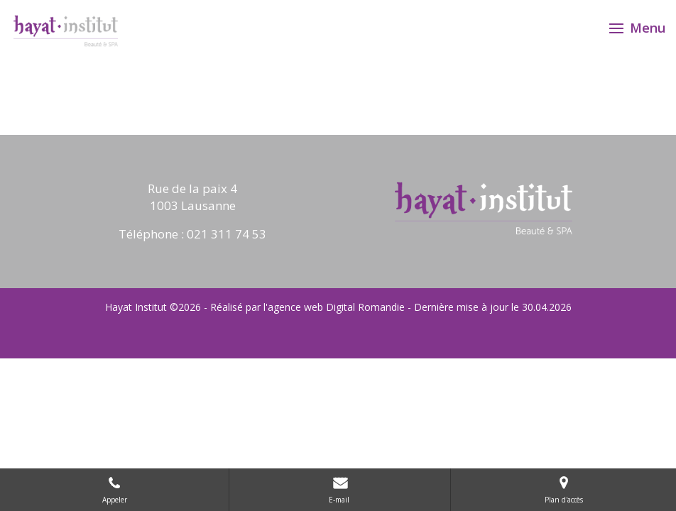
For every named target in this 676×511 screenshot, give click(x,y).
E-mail (340, 489)
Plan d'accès (564, 489)
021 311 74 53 (226, 234)
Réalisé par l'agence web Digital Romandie (307, 307)
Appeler (114, 489)
